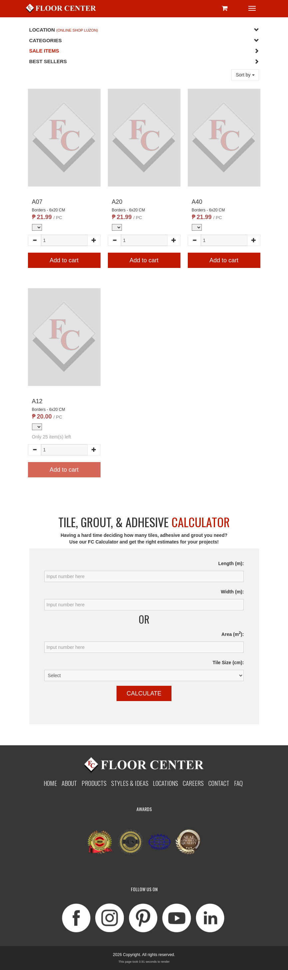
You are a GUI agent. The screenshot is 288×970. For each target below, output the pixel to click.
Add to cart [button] (64, 260)
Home (50, 783)
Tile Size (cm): (228, 662)
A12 (37, 401)
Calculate (144, 693)
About (69, 783)
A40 (197, 201)
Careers (193, 783)
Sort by (245, 74)
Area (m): (232, 634)
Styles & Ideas (129, 783)
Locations (165, 783)
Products (94, 783)
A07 (37, 201)
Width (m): (232, 591)
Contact (218, 783)
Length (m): (231, 563)
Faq (238, 783)
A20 (117, 201)
